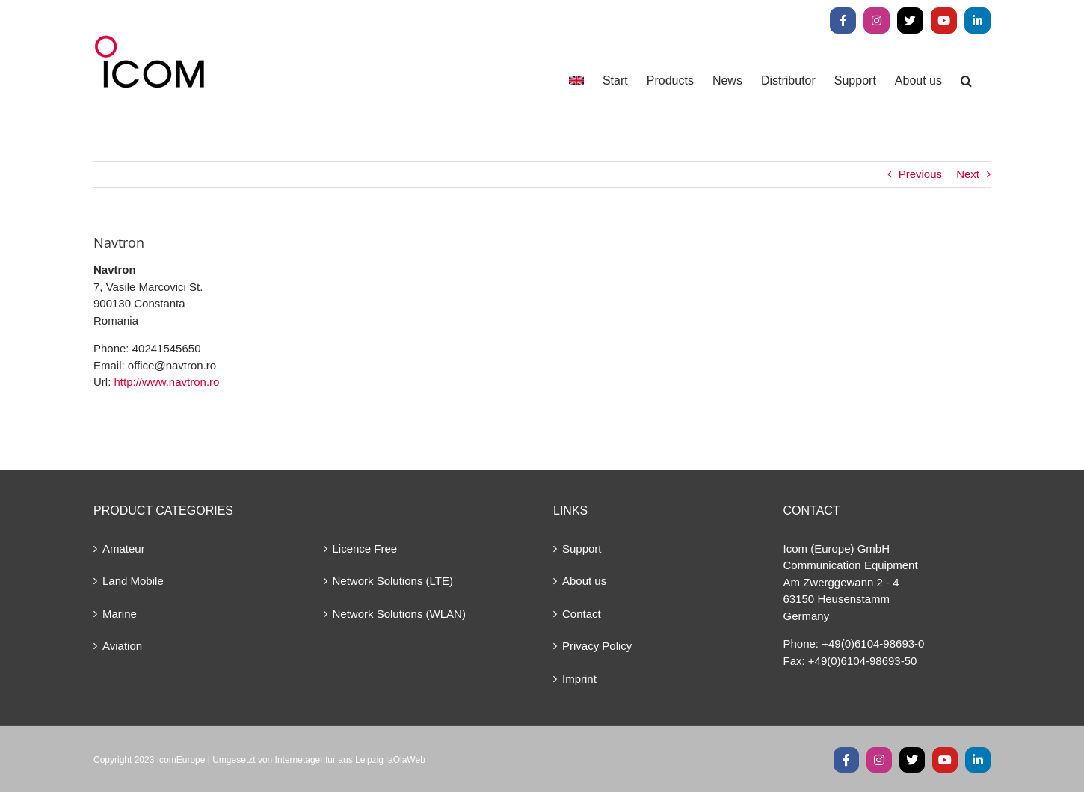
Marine (119, 613)
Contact (581, 613)
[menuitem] (576, 80)
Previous (920, 174)
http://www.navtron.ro (167, 381)
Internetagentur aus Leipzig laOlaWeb (350, 760)
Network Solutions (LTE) (393, 580)
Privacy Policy (597, 645)
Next (967, 174)
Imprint (579, 678)
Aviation (122, 645)
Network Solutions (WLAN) (399, 613)
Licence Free (365, 548)
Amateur (123, 548)
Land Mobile (133, 580)
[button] (966, 80)
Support (582, 548)
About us (584, 580)
